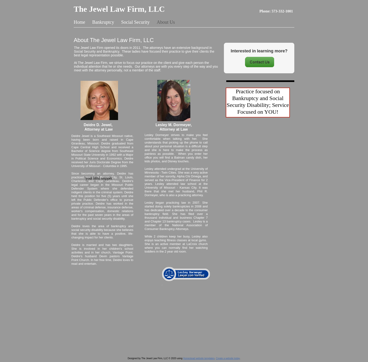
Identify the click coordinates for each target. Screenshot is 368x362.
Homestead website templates (199, 358)
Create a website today (228, 358)
